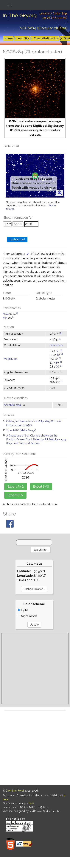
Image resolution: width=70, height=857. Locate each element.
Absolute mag (12, 404)
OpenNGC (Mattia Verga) (21, 430)
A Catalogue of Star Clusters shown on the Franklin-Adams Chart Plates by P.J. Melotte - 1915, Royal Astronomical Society (36, 439)
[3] (13, 317)
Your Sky (23, 38)
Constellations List (46, 38)
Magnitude (10, 358)
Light (23, 610)
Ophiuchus (56, 345)
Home (9, 38)
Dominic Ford (15, 790)
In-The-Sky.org (19, 15)
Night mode (27, 616)
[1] (62, 381)
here (31, 803)
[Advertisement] (35, 668)
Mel (5, 317)
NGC (6, 313)
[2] (17, 313)
